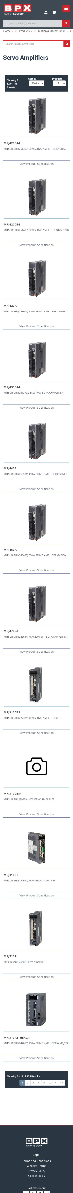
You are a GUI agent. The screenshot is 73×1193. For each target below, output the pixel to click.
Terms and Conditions (36, 1161)
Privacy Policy (36, 1171)
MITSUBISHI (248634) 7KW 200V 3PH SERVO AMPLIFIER (35, 636)
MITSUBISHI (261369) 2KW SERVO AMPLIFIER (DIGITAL (35, 149)
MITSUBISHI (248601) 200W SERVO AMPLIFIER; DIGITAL (35, 311)
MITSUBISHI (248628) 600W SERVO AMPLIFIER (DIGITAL (35, 555)
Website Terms (36, 1166)
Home (8, 31)
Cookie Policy (36, 1176)
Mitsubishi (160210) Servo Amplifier (24, 962)
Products (25, 31)
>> (61, 1082)
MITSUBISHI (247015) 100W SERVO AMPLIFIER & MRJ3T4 (36, 1043)
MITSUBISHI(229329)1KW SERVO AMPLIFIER (29, 799)
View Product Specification (36, 164)
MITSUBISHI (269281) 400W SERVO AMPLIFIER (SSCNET (35, 474)
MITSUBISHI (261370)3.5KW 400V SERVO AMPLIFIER (33, 392)
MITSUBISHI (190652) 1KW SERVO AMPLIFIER (29, 880)
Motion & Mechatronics (53, 31)
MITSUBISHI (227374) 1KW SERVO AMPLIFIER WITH (33, 718)
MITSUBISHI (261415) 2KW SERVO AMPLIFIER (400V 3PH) (36, 230)
